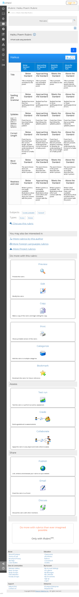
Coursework (48, 561)
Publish (43, 461)
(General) (41, 213)
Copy (43, 303)
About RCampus (14, 554)
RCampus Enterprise (51, 586)
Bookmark (43, 365)
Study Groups (13, 573)
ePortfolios (48, 556)
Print (43, 326)
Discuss (43, 500)
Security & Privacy (15, 559)
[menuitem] (3, 8)
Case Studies (13, 563)
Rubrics (47, 559)
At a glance (48, 570)
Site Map (12, 561)
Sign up (46, 579)
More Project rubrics (23, 249)
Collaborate (43, 431)
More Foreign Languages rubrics (29, 244)
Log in (46, 581)
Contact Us (12, 588)
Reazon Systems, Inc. (42, 591)
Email (43, 480)
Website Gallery (14, 568)
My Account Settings (51, 568)
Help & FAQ (13, 586)
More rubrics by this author (26, 239)
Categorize (43, 346)
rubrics (13, 13)
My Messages (49, 573)
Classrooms (48, 554)
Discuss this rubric (21, 223)
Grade (43, 412)
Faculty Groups (14, 577)
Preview (42, 264)
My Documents (49, 577)
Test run (42, 392)
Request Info (48, 588)
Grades (47, 563)
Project (22, 218)
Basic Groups (13, 570)
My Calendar (48, 574)
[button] (74, 20)
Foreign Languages (28, 213)
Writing (30, 218)
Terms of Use (13, 556)
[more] (3, 60)
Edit (43, 284)
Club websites (13, 574)
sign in (71, 2)
